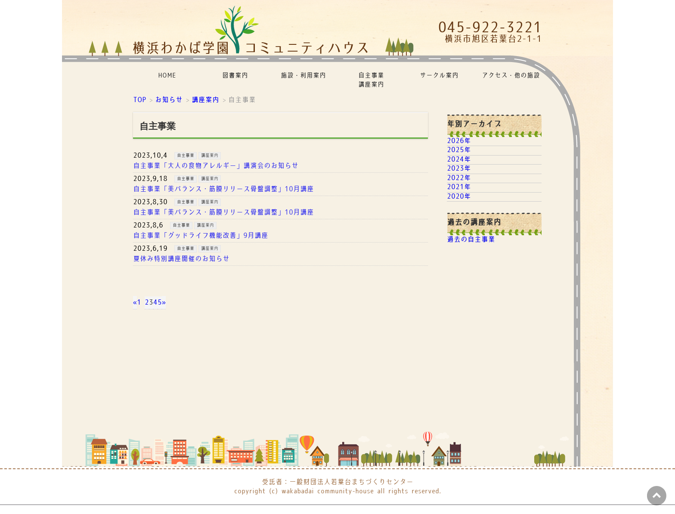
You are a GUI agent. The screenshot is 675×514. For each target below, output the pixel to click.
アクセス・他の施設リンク (511, 75)
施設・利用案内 (303, 75)
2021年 (459, 187)
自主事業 (185, 155)
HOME (167, 75)
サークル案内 (439, 75)
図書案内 (235, 75)
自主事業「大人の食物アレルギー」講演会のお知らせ (215, 166)
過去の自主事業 (471, 239)
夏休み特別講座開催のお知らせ (181, 259)
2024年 (459, 159)
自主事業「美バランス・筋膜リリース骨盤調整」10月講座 (223, 189)
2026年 (459, 141)
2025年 (459, 150)
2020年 (459, 196)
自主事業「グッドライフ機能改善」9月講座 (200, 236)
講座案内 (209, 155)
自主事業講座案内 (371, 80)
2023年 (459, 168)
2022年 (459, 178)
